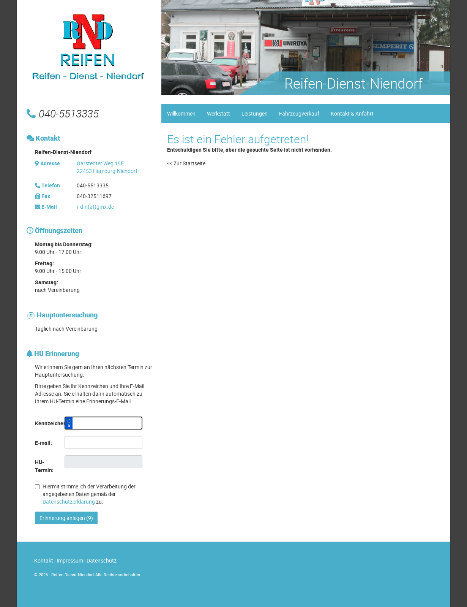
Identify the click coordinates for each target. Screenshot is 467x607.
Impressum (70, 560)
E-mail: (43, 442)
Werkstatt (218, 113)
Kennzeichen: (47, 423)
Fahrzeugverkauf (299, 113)
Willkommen (181, 113)
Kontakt (43, 560)
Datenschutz (102, 560)
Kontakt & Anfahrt (352, 113)
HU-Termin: (44, 466)
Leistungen (254, 113)
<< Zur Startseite (186, 163)
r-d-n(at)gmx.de (95, 206)
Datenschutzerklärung (69, 501)
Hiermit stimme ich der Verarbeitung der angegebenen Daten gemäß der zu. (85, 494)
